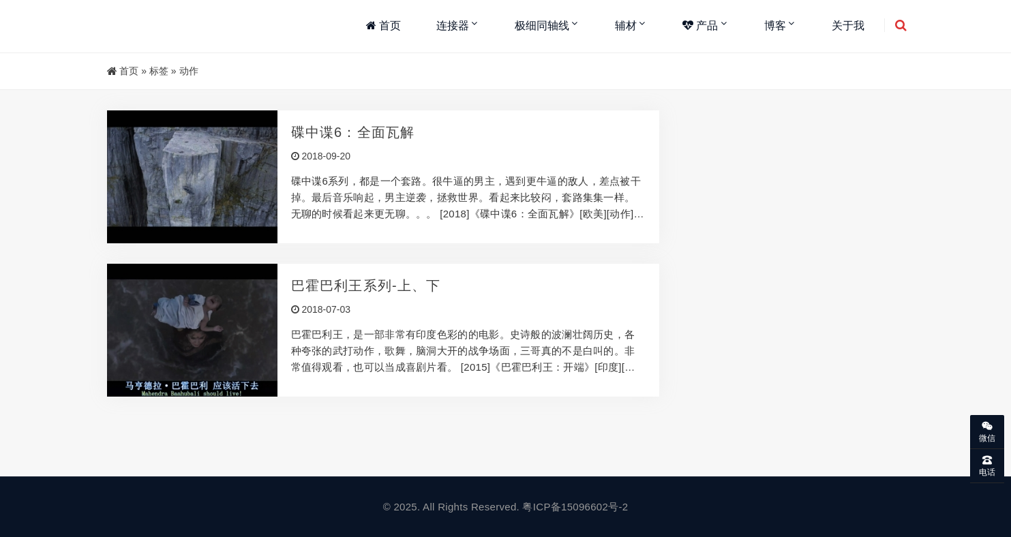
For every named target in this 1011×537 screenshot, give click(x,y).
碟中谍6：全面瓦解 (353, 132)
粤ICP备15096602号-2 (575, 506)
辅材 (626, 25)
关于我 (848, 25)
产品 (700, 25)
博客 (775, 25)
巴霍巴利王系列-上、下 (366, 285)
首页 (383, 25)
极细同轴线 (542, 25)
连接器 (452, 25)
